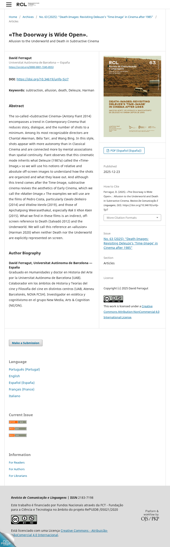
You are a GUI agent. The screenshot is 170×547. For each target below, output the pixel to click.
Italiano (14, 396)
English (14, 376)
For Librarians (18, 476)
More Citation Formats (122, 218)
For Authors (17, 469)
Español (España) (22, 383)
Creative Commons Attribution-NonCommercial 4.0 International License (131, 311)
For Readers (17, 462)
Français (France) (21, 389)
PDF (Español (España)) (125, 151)
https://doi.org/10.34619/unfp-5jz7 (43, 79)
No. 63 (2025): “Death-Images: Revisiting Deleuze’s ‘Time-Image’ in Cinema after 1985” (96, 17)
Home (13, 17)
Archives (28, 17)
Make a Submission (25, 343)
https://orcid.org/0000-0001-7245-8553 (31, 67)
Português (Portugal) (24, 369)
